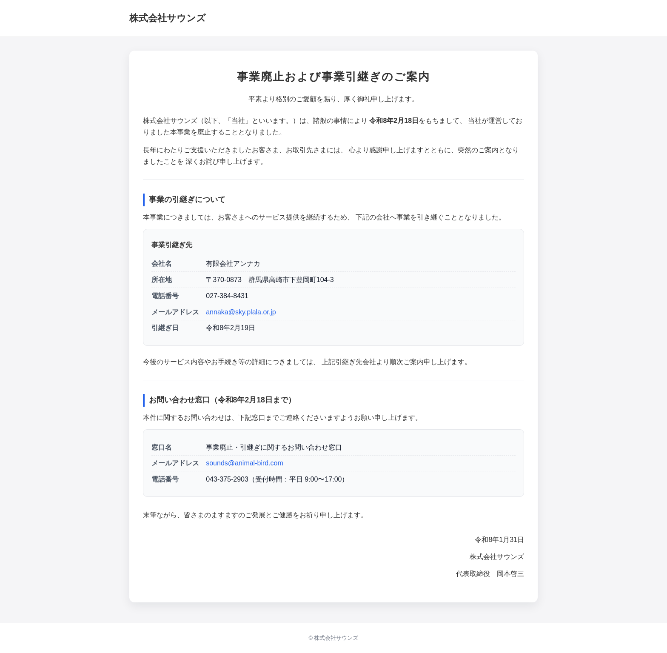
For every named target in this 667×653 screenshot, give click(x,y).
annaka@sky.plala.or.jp (241, 312)
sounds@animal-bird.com (244, 463)
